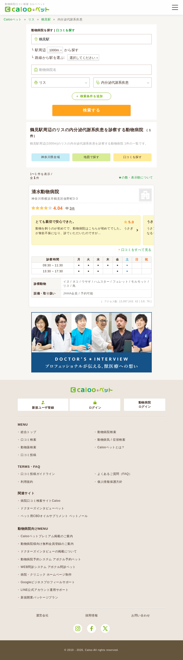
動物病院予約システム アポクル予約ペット (51, 559)
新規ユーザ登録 (43, 405)
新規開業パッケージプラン (39, 597)
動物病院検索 (106, 432)
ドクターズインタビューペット (42, 508)
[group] (85, 230)
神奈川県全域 (50, 157)
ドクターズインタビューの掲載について (49, 551)
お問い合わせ (140, 615)
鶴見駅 (46, 19)
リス (31, 19)
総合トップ (28, 432)
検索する (91, 110)
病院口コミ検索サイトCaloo (41, 500)
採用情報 (91, 615)
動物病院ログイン (144, 404)
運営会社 (42, 615)
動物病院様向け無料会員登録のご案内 (47, 544)
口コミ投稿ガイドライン (38, 474)
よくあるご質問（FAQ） (114, 474)
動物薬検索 (28, 447)
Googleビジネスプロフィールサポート (48, 582)
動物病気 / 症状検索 (111, 439)
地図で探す (91, 157)
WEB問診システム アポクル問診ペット (48, 567)
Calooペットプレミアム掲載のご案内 (47, 536)
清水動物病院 (45, 191)
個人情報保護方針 (109, 481)
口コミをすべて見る (136, 250)
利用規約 (27, 481)
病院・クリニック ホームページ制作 (46, 574)
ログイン (95, 405)
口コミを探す (65, 30)
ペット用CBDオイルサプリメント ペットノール (54, 516)
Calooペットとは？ (111, 447)
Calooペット (13, 19)
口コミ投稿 (28, 455)
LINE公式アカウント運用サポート (45, 590)
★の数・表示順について (136, 177)
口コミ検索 (28, 439)
